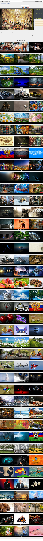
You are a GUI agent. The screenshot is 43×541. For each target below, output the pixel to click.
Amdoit (28, 538)
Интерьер (8, 3)
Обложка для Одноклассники (37, 15)
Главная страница (3, 3)
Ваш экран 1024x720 (38, 9)
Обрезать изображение (38, 18)
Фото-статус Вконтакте (38, 12)
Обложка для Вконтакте (38, 13)
